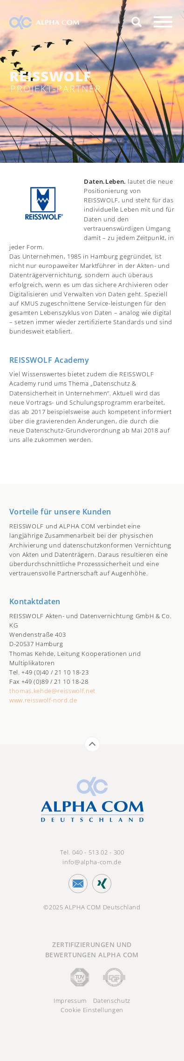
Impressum (70, 1000)
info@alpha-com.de (91, 862)
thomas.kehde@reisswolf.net (52, 691)
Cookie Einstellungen (92, 1010)
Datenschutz (111, 1000)
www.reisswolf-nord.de (43, 700)
